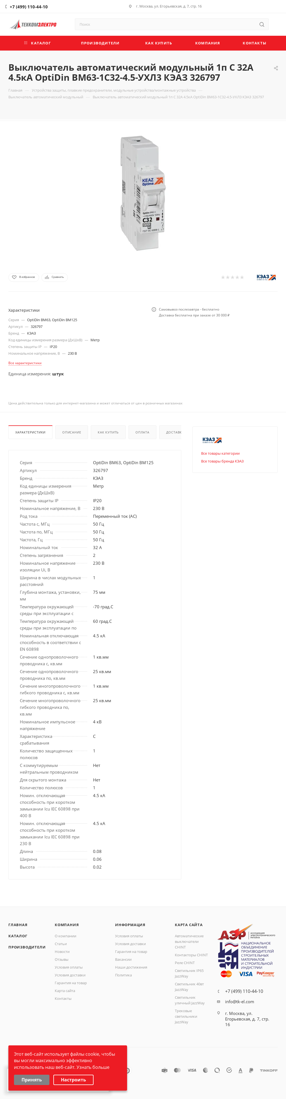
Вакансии (123, 959)
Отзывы (61, 959)
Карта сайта (65, 990)
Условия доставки (70, 975)
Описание (71, 432)
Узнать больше (93, 1067)
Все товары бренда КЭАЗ (222, 461)
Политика (123, 975)
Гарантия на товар (71, 982)
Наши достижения (131, 967)
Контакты (63, 998)
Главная (18, 924)
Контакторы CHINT (191, 954)
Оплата (142, 432)
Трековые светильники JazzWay (186, 1016)
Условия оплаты (69, 967)
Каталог (17, 935)
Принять (32, 1080)
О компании (65, 935)
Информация (130, 924)
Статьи (61, 943)
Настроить (73, 1080)
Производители (27, 947)
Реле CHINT (185, 962)
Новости (62, 951)
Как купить (108, 432)
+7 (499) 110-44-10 (29, 6)
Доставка (175, 432)
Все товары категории (220, 453)
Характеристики (30, 432)
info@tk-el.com (239, 1001)
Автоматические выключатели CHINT (189, 941)
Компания (67, 924)
